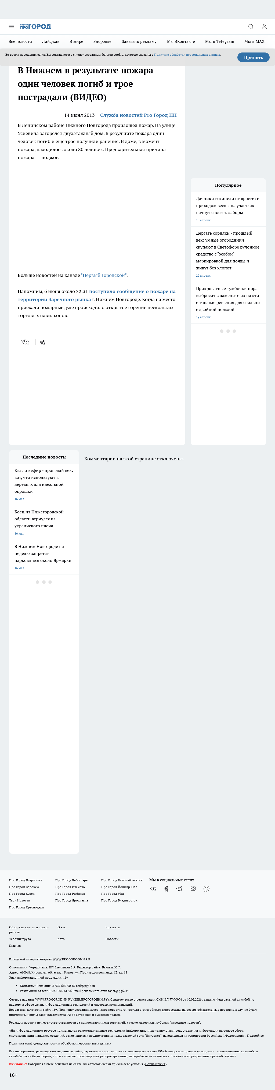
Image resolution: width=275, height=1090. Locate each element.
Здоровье (102, 41)
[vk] (26, 342)
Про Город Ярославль (71, 900)
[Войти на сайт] (264, 26)
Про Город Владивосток (119, 900)
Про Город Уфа (112, 894)
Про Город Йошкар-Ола (119, 887)
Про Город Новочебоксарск (122, 880)
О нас (61, 927)
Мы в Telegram (219, 41)
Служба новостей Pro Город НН (138, 115)
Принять (253, 57)
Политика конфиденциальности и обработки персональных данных (60, 1043)
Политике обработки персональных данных (187, 54)
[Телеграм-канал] (179, 888)
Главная (15, 946)
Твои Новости (19, 900)
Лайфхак (50, 41)
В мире (76, 41)
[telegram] (44, 342)
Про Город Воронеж (24, 887)
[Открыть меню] (11, 26)
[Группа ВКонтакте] (153, 888)
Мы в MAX (254, 41)
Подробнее (255, 1035)
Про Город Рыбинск (70, 894)
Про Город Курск (21, 894)
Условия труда (20, 939)
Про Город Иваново (70, 887)
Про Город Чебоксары (71, 880)
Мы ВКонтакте (181, 41)
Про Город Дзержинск (25, 880)
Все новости (20, 41)
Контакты (113, 927)
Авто (61, 939)
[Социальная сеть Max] (206, 888)
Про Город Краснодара (26, 907)
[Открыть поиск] (250, 26)
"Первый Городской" (103, 275)
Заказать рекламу (139, 41)
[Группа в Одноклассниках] (166, 888)
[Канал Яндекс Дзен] (193, 888)
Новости (112, 939)
